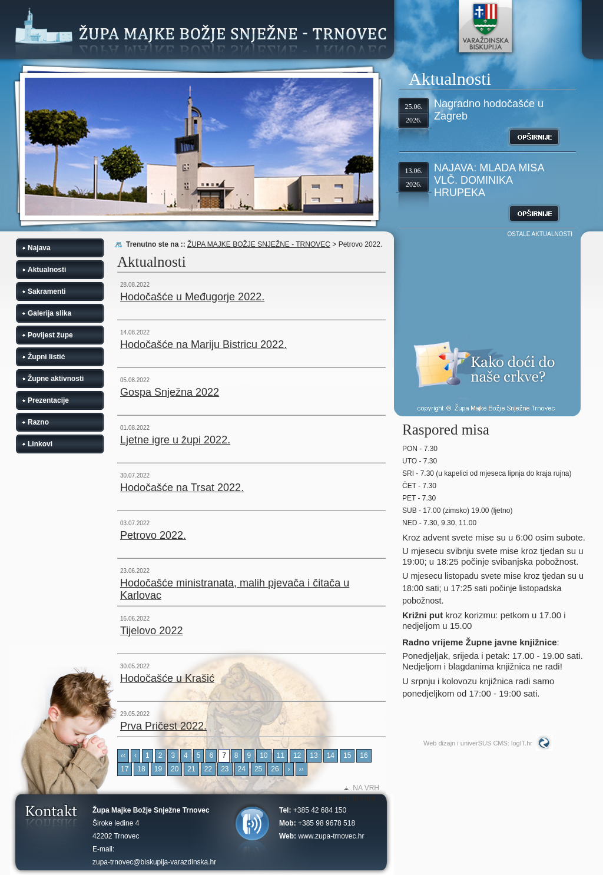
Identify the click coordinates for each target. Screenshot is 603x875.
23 (224, 769)
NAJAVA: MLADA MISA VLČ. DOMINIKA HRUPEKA (489, 180)
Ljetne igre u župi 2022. (175, 440)
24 (242, 769)
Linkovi (40, 444)
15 (347, 755)
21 (191, 769)
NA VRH (366, 788)
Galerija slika (49, 313)
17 (124, 769)
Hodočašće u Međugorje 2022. (192, 297)
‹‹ (123, 755)
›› (301, 769)
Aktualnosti (47, 270)
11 (280, 755)
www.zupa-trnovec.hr (331, 836)
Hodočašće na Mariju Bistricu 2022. (203, 344)
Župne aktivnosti (56, 378)
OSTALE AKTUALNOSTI (540, 234)
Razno (38, 422)
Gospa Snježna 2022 (169, 392)
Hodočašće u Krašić (167, 678)
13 (313, 755)
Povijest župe (50, 335)
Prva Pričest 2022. (163, 726)
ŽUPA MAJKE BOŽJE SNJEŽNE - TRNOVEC (258, 244)
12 (297, 755)
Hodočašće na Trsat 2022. (182, 487)
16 (363, 755)
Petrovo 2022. (153, 535)
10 (263, 755)
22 (208, 769)
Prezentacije (48, 400)
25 (258, 769)
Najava (39, 248)
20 (174, 769)
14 (330, 755)
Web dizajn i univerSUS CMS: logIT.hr (477, 743)
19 (158, 769)
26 (275, 769)
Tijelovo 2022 (151, 631)
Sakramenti (47, 291)
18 (141, 769)
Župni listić (46, 357)
